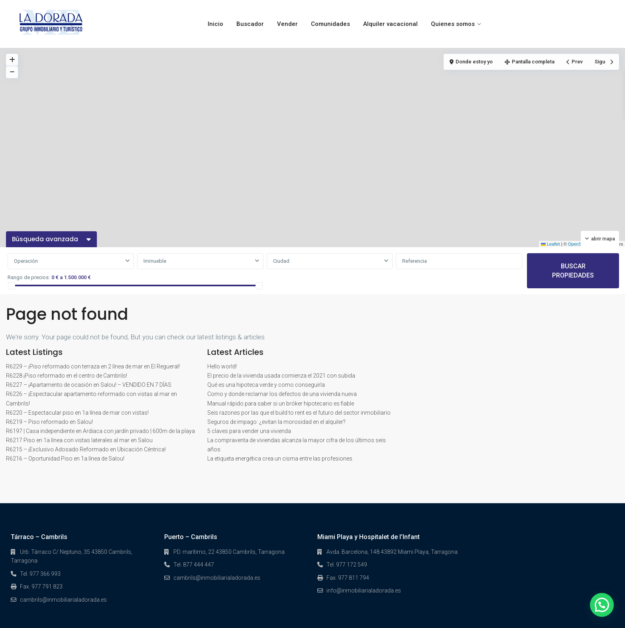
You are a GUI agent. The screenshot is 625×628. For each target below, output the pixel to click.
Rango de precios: (29, 277)
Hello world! (222, 366)
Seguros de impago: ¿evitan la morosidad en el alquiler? (276, 422)
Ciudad (281, 261)
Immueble (154, 261)
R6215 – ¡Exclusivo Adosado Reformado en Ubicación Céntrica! (86, 449)
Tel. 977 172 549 (346, 564)
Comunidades (330, 24)
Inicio (215, 24)
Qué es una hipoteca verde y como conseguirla (266, 385)
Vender (287, 24)
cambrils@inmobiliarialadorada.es (63, 600)
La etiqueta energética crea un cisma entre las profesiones (279, 458)
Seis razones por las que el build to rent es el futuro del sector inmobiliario (299, 412)
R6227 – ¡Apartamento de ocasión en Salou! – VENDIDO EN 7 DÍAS (88, 385)
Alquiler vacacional (390, 24)
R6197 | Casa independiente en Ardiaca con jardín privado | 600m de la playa (100, 431)
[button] (602, 605)
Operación (26, 261)
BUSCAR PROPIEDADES (573, 270)
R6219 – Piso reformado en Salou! (49, 422)
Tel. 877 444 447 (193, 564)
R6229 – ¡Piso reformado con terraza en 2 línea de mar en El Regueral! (93, 366)
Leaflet (550, 244)
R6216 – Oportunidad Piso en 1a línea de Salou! (65, 458)
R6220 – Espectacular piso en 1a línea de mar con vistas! (77, 412)
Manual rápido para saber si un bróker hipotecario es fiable (280, 403)
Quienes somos (453, 24)
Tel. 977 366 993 (40, 574)
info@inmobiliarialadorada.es (363, 590)
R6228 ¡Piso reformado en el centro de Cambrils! (66, 375)
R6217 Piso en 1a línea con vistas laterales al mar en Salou (79, 440)
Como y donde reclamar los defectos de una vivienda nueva (282, 394)
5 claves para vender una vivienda (249, 431)
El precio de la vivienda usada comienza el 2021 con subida (281, 375)
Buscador (250, 24)
